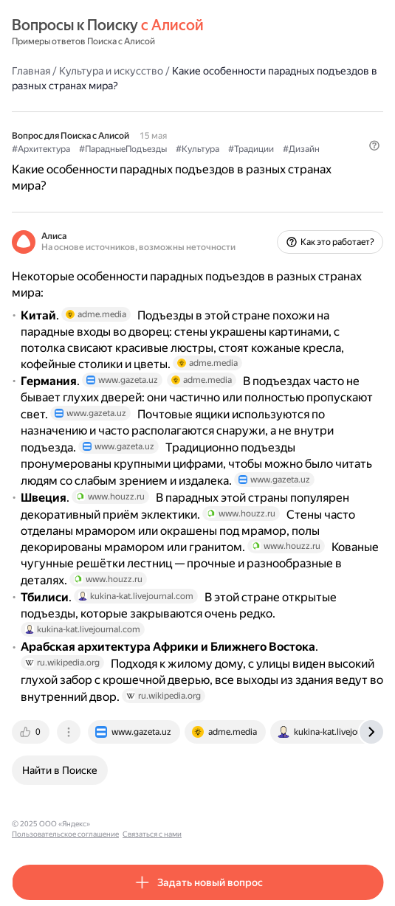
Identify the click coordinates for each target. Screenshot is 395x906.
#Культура (197, 149)
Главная (31, 71)
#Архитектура (41, 149)
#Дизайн (301, 149)
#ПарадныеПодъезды (123, 149)
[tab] (32, 732)
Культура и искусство (111, 71)
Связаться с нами (237, 824)
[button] (374, 145)
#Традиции (251, 149)
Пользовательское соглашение (150, 824)
